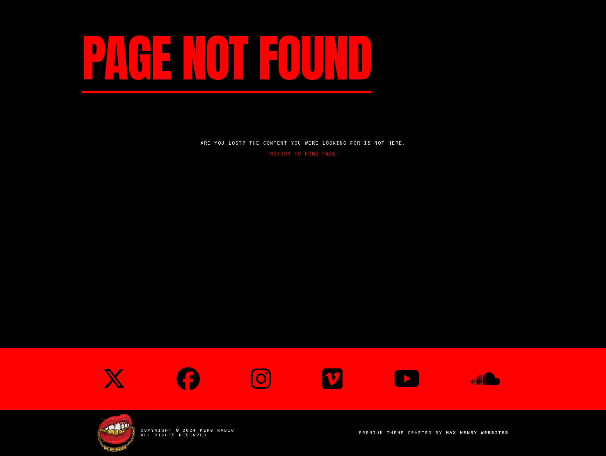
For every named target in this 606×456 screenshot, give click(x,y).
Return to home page (303, 154)
